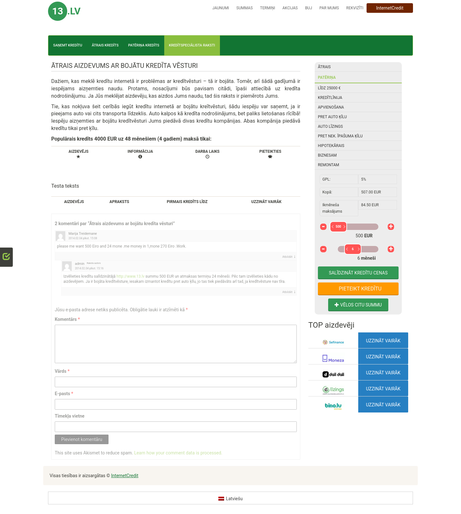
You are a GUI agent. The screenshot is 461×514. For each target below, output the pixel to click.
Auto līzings (330, 126)
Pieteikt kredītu (359, 289)
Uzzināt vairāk (383, 340)
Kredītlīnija (330, 97)
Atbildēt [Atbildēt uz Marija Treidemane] (287, 256)
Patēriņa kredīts (143, 45)
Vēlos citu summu (358, 304)
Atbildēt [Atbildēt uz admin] (287, 292)
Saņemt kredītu (67, 45)
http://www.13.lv (131, 276)
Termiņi (267, 8)
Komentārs (67, 319)
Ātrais (324, 67)
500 (353, 226)
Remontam (328, 165)
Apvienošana (331, 107)
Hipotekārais (331, 145)
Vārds (62, 371)
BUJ (308, 8)
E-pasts (64, 393)
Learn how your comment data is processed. (178, 452)
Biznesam (327, 155)
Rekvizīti (354, 8)
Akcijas (290, 8)
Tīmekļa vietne (70, 416)
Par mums (329, 8)
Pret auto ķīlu (332, 117)
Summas (244, 8)
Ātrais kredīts (105, 45)
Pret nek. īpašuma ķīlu (340, 136)
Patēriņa (327, 77)
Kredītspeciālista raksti (192, 45)
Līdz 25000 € (329, 88)
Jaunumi (220, 8)
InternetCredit (389, 8)
